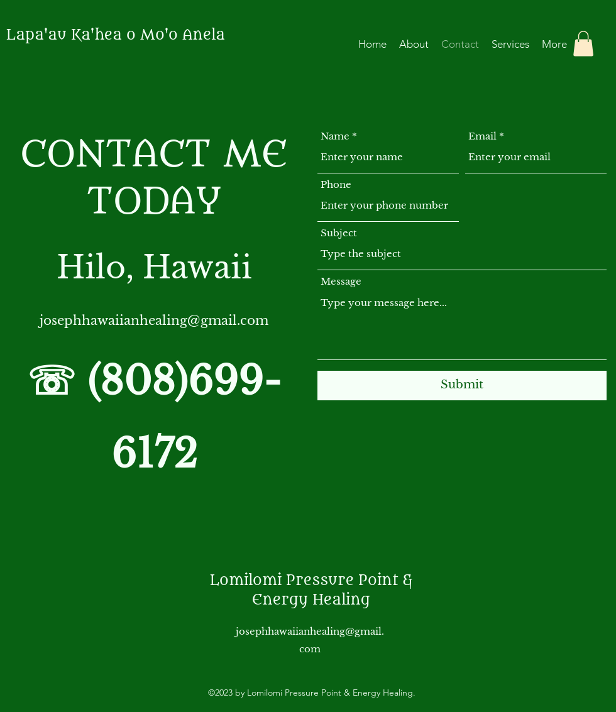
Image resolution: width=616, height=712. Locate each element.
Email (482, 136)
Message (341, 281)
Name (335, 136)
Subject (339, 233)
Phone (336, 184)
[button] (583, 44)
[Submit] (462, 385)
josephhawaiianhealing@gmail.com (154, 320)
